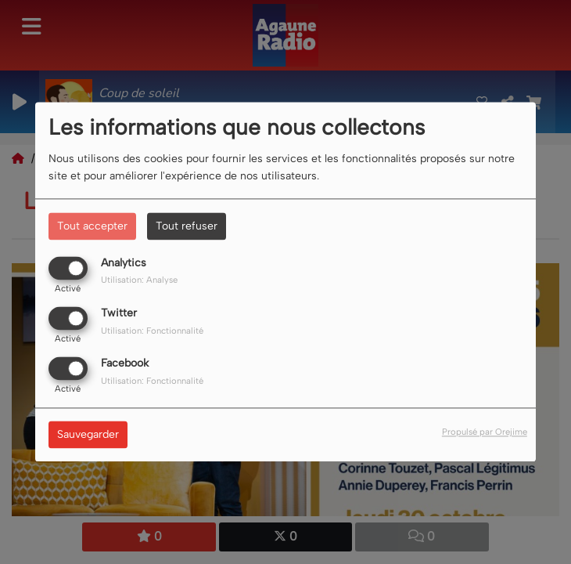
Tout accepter (92, 226)
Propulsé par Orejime (484, 432)
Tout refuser (186, 226)
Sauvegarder (88, 435)
